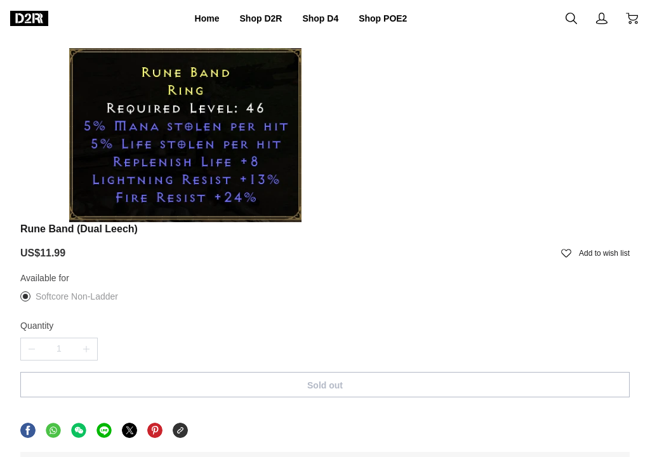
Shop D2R (252, 18)
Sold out (468, 256)
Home (188, 18)
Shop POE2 (398, 18)
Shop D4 (323, 18)
